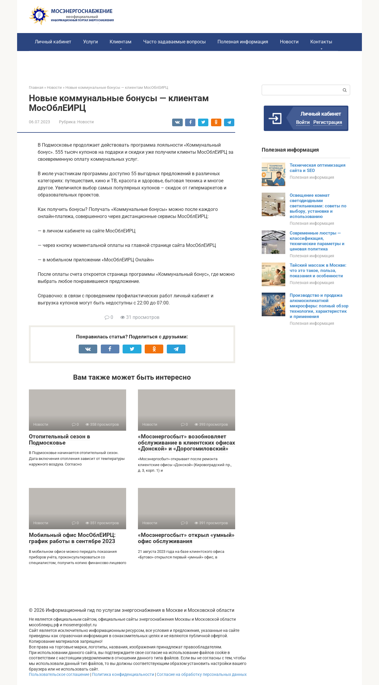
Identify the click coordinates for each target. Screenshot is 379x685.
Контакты (321, 42)
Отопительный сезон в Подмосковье (59, 439)
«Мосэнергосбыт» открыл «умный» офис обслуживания (186, 538)
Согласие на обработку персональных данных (202, 674)
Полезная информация (242, 42)
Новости (289, 42)
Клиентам (120, 42)
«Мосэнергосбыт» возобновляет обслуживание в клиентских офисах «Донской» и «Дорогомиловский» (186, 442)
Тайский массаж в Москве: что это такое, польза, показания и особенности (318, 270)
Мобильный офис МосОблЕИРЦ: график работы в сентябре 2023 (72, 538)
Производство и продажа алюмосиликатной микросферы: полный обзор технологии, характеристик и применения (319, 306)
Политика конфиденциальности (123, 674)
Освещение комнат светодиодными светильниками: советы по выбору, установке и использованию (318, 206)
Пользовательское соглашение (59, 674)
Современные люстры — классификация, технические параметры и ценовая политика (317, 241)
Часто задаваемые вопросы (174, 42)
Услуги (90, 42)
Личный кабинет (53, 42)
